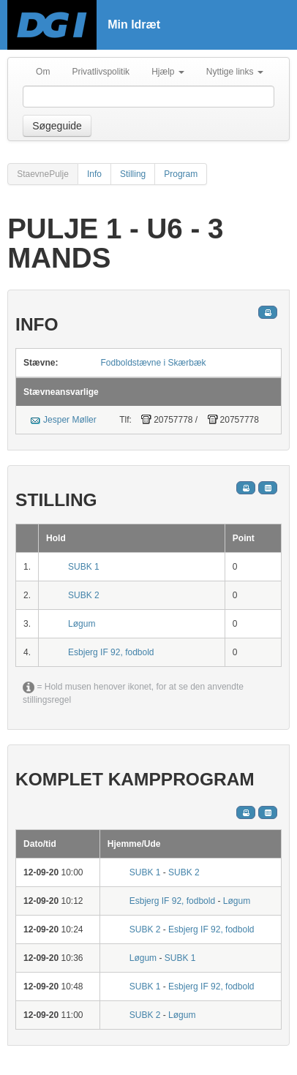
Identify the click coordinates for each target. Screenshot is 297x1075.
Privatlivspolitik (100, 72)
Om (43, 72)
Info (94, 174)
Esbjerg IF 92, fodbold (111, 652)
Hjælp (167, 72)
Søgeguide (57, 126)
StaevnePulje (43, 174)
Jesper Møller (70, 420)
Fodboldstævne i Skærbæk (153, 363)
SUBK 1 (83, 567)
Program (181, 174)
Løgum (81, 624)
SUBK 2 (83, 595)
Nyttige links (234, 72)
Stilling (133, 174)
